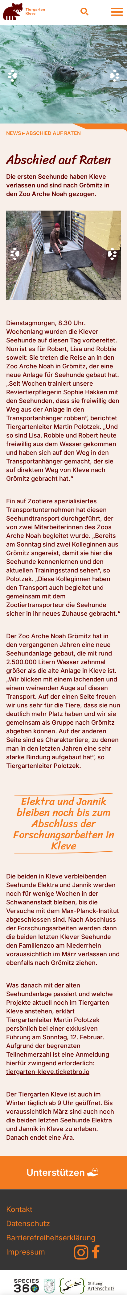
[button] (84, 12)
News (13, 133)
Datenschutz (28, 1223)
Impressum (25, 1251)
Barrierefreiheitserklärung (32, 1237)
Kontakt (19, 1209)
